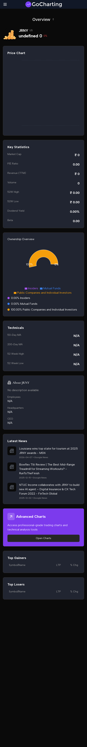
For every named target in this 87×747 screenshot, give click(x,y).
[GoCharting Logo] (43, 4)
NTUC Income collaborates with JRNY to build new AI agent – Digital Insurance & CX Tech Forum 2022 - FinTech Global (49, 489)
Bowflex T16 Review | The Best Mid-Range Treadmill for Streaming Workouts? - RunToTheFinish (47, 469)
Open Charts (43, 538)
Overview (43, 19)
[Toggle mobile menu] (5, 4)
